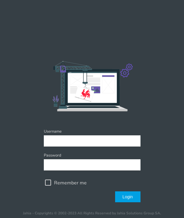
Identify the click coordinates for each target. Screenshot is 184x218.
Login (127, 196)
